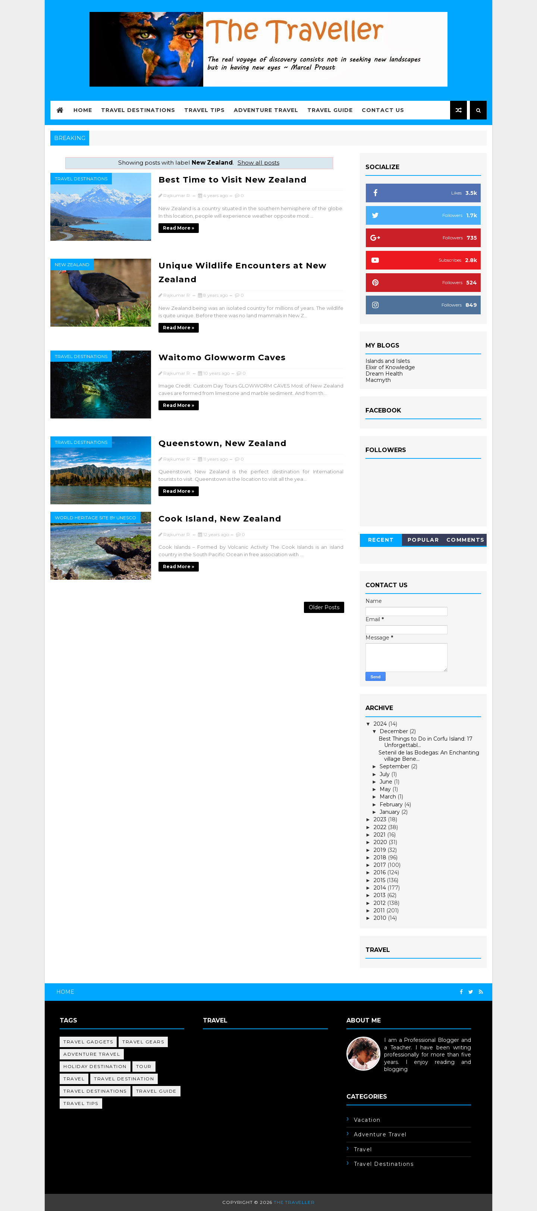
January (390, 812)
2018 (381, 857)
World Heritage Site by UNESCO (95, 517)
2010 (381, 918)
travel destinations (81, 178)
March (389, 796)
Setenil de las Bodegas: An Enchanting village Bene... (429, 755)
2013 (380, 895)
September (395, 766)
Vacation (367, 1120)
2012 (380, 903)
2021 (380, 834)
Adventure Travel (266, 110)
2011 (380, 910)
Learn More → (364, 1076)
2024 (381, 723)
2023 (381, 819)
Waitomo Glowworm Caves (222, 357)
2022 (381, 827)
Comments (465, 539)
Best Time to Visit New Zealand (232, 180)
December (394, 731)
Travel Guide (330, 110)
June (387, 781)
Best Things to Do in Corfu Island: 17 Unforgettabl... (425, 741)
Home (82, 110)
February (392, 804)
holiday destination (95, 1066)
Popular (423, 539)
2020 (381, 842)
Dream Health (384, 373)
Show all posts (258, 162)
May (386, 789)
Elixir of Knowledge (390, 367)
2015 (380, 880)
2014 (380, 887)
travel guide (156, 1091)
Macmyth (378, 380)
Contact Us (383, 110)
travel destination (124, 1078)
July (385, 774)
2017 (380, 865)
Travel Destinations (138, 110)
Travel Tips (204, 110)
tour (144, 1066)
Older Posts (324, 607)
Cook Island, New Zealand (220, 519)
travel (74, 1078)
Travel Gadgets (88, 1042)
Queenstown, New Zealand (222, 443)
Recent (381, 539)
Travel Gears (143, 1042)
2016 (380, 872)
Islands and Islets (387, 361)
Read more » (178, 228)
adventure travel (91, 1054)
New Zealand (72, 264)
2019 (380, 850)
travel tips (80, 1103)
